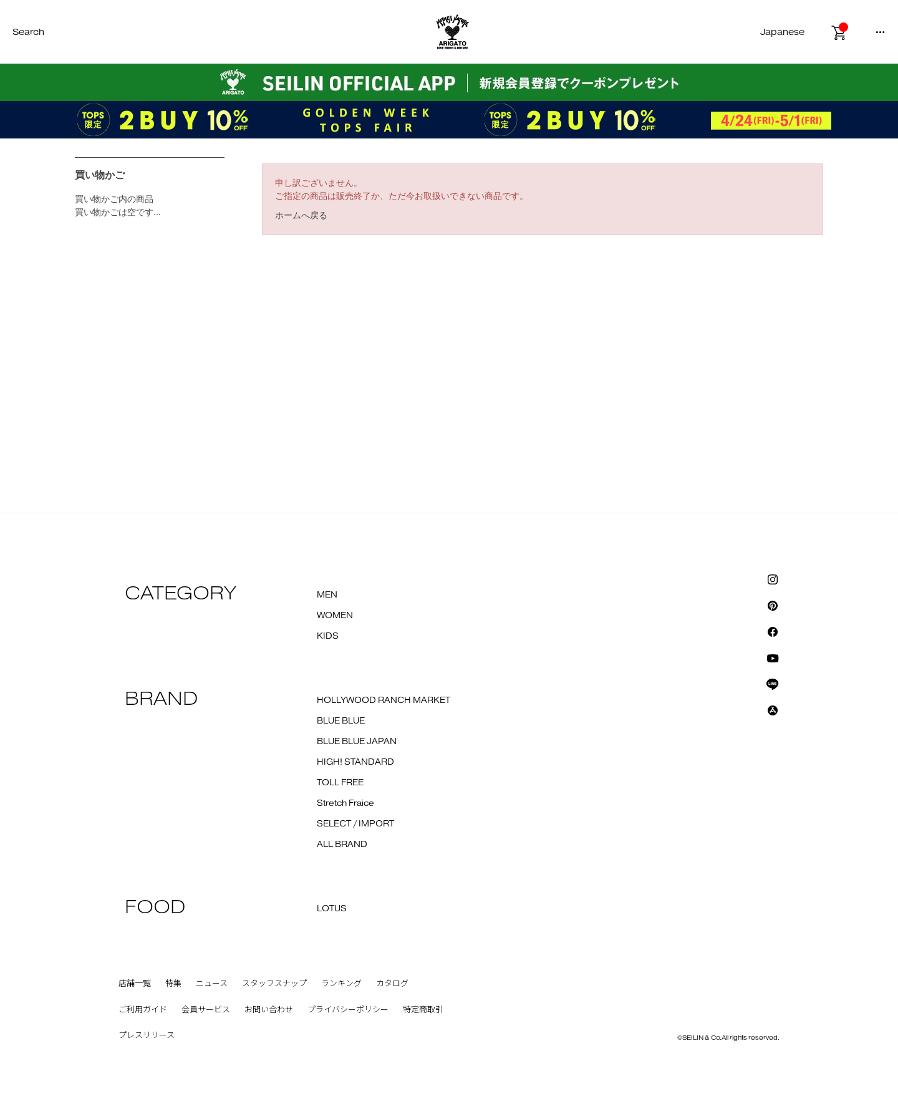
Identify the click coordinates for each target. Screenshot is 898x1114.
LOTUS (332, 909)
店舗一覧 (134, 984)
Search (28, 32)
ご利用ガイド (142, 1010)
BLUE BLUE (341, 721)
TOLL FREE (340, 783)
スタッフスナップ (274, 984)
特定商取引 (423, 1010)
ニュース (212, 984)
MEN (327, 595)
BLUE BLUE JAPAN (357, 742)
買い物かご (100, 175)
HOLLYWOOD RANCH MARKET (383, 700)
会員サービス (205, 1010)
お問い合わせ (268, 1010)
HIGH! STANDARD (355, 762)
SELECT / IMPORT (355, 824)
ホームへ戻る (301, 215)
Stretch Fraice (345, 803)
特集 (173, 984)
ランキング (341, 984)
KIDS (328, 636)
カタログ (392, 984)
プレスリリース (146, 1035)
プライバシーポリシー (348, 1010)
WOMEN (335, 616)
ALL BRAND (342, 845)
